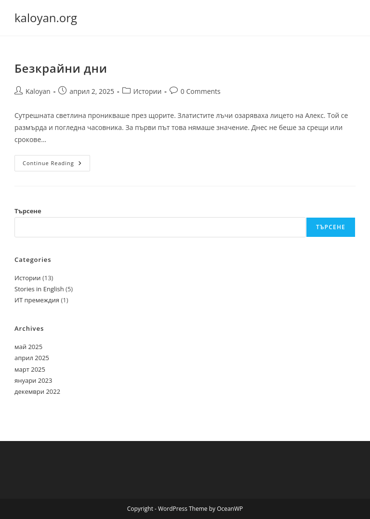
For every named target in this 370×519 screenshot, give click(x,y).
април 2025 (31, 357)
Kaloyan (38, 91)
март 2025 (29, 369)
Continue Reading (56, 164)
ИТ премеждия (36, 300)
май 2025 (28, 346)
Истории (147, 91)
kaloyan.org (45, 18)
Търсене (27, 211)
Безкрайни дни (60, 68)
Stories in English (39, 289)
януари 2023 (33, 380)
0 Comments (201, 91)
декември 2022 (37, 391)
